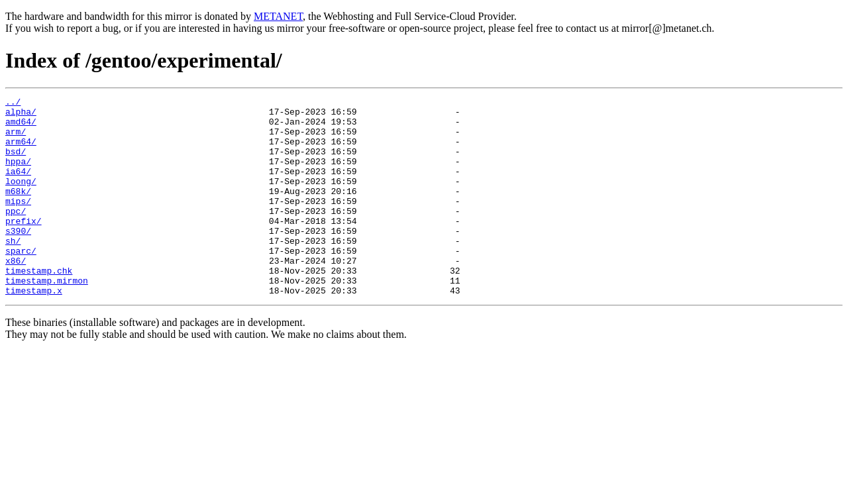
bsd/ (15, 163)
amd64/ (20, 127)
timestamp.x (33, 330)
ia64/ (18, 187)
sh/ (13, 270)
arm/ (15, 139)
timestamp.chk (38, 306)
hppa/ (18, 175)
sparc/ (20, 282)
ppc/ (15, 234)
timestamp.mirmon (46, 318)
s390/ (18, 258)
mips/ (18, 223)
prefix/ (23, 246)
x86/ (15, 294)
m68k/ (18, 211)
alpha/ (20, 115)
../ (13, 103)
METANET (278, 16)
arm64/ (20, 151)
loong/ (20, 199)
